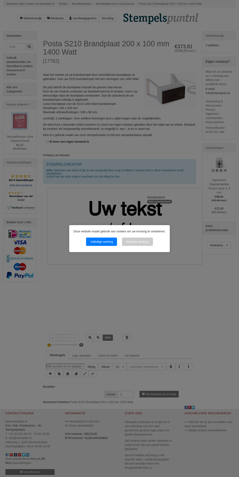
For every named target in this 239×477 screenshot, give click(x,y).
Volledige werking (101, 241)
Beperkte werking (137, 241)
